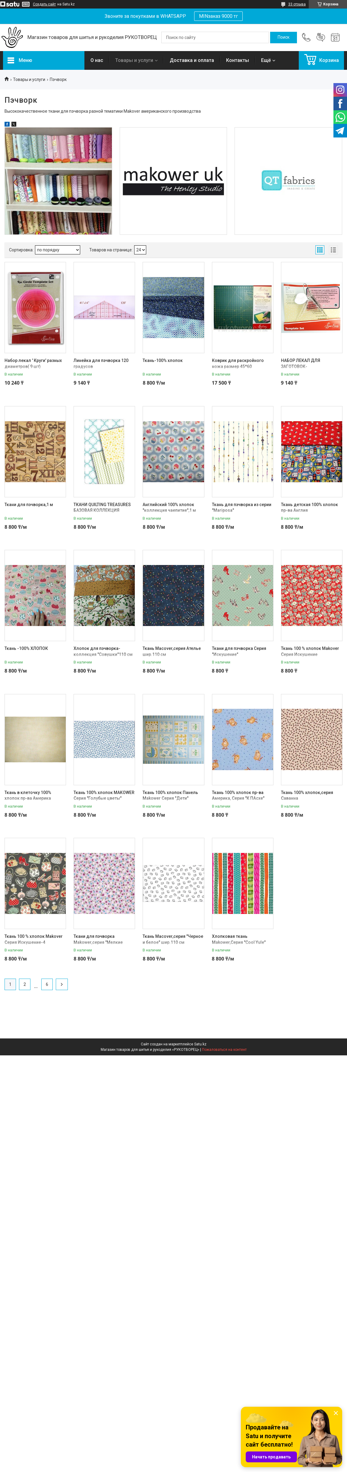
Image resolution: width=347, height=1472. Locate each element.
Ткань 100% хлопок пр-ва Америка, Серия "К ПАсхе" (238, 795)
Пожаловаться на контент (224, 1050)
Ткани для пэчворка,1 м (29, 504)
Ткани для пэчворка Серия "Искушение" (239, 651)
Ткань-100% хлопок (163, 360)
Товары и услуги (134, 60)
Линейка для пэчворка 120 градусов (101, 363)
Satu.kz (200, 1044)
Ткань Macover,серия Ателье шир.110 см (172, 651)
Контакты (237, 60)
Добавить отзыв (321, 37)
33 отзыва (297, 4)
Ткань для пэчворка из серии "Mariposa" (241, 507)
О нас (96, 60)
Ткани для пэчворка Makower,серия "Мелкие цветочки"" (98, 942)
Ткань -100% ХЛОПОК (26, 648)
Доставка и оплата (192, 60)
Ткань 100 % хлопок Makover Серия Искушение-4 (34, 939)
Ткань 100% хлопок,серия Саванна (307, 795)
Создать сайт (44, 4)
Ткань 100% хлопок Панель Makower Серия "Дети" (170, 795)
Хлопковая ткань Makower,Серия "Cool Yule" (239, 939)
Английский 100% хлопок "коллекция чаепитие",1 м (169, 507)
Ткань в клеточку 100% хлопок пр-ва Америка (28, 795)
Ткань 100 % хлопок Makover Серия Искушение (310, 651)
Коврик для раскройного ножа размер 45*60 (238, 363)
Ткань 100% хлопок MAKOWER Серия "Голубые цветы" (104, 795)
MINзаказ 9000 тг (218, 16)
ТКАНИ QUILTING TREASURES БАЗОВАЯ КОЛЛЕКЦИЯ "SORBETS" (102, 510)
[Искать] (283, 37)
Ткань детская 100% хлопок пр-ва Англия (309, 507)
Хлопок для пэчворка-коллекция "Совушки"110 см (103, 651)
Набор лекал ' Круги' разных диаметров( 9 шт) (33, 363)
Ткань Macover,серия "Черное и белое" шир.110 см (173, 939)
